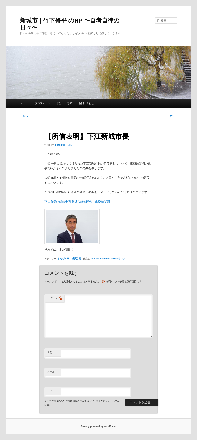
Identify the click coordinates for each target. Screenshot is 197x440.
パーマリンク (118, 258)
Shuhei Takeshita (100, 258)
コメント (54, 298)
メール (51, 371)
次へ (173, 116)
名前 (49, 352)
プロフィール (42, 103)
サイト (51, 391)
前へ (24, 116)
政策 (70, 103)
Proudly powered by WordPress (98, 426)
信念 (58, 103)
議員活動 (76, 258)
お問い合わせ (86, 103)
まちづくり (63, 258)
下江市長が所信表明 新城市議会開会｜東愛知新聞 (77, 201)
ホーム (25, 103)
